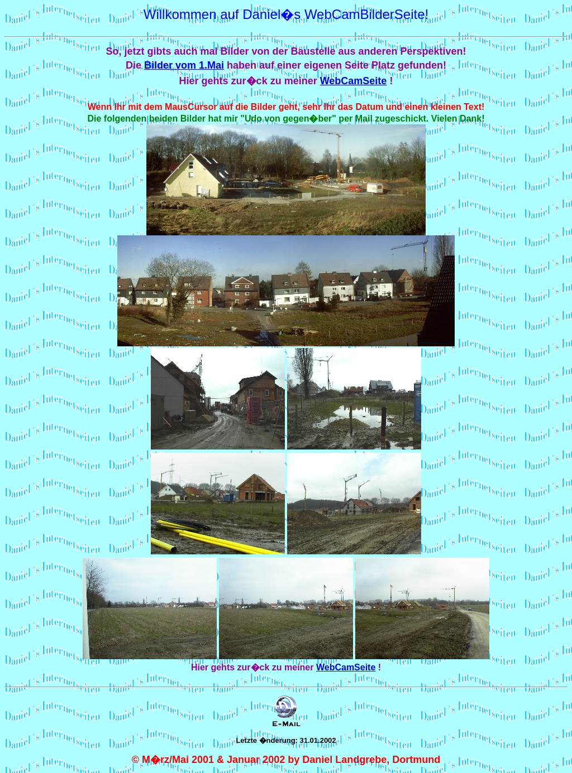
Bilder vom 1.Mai (184, 65)
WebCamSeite (353, 80)
